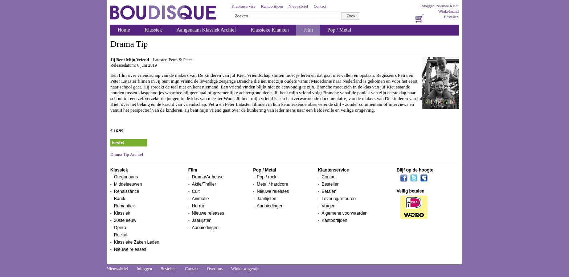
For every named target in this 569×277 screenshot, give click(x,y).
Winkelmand (448, 11)
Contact (320, 6)
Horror (198, 205)
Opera (120, 227)
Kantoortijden (272, 6)
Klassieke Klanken (270, 30)
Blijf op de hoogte (415, 170)
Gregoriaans (126, 176)
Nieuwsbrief (298, 6)
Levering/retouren (339, 198)
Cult (196, 191)
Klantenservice (243, 6)
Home (124, 30)
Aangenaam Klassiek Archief (206, 30)
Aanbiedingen (205, 227)
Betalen (329, 191)
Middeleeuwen (128, 184)
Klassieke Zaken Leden (136, 242)
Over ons (215, 268)
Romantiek (124, 205)
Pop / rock (266, 176)
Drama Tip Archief (126, 154)
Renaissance (126, 191)
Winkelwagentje (245, 268)
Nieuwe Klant (448, 6)
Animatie (200, 198)
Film (308, 30)
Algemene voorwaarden (345, 213)
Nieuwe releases (130, 249)
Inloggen (427, 6)
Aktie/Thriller (204, 184)
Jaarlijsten (202, 220)
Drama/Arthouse (208, 176)
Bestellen (451, 17)
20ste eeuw (125, 220)
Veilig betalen (411, 191)
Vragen (328, 205)
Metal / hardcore (272, 184)
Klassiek (153, 30)
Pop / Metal (339, 30)
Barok (119, 198)
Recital (120, 234)
